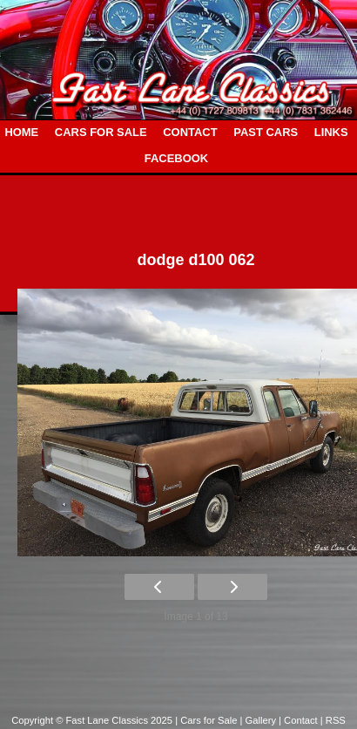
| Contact (299, 720)
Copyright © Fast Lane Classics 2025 (93, 720)
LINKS (331, 132)
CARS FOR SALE (101, 132)
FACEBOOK (176, 158)
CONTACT (190, 132)
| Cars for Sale (207, 720)
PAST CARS (265, 132)
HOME (21, 132)
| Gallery (260, 720)
